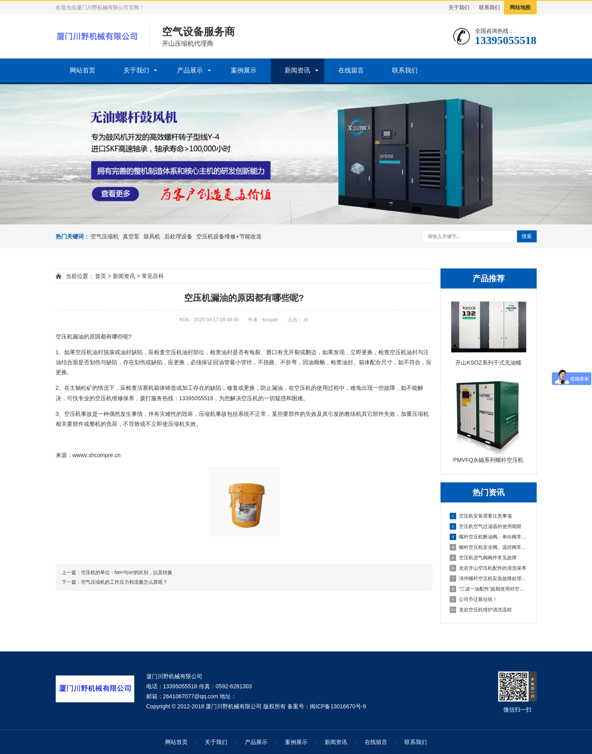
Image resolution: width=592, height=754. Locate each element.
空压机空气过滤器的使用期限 (485, 526)
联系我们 (489, 7)
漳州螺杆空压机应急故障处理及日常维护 (489, 578)
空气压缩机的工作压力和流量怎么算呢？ (124, 582)
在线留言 (351, 70)
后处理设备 (178, 236)
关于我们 (459, 7)
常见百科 (152, 276)
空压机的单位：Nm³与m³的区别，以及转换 (127, 572)
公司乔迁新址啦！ (473, 599)
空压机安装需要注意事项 (481, 516)
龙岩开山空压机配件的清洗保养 (488, 568)
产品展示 (190, 70)
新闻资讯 (297, 70)
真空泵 (131, 236)
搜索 (526, 236)
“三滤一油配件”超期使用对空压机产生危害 (489, 589)
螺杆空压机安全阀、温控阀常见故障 (489, 547)
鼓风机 (151, 236)
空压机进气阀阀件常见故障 (483, 557)
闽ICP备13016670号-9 (338, 706)
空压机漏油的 (92, 336)
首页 (100, 276)
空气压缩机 (105, 236)
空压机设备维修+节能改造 (228, 236)
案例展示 (244, 70)
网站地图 (520, 7)
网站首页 (82, 70)
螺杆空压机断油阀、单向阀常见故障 (489, 537)
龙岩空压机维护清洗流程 (481, 610)
